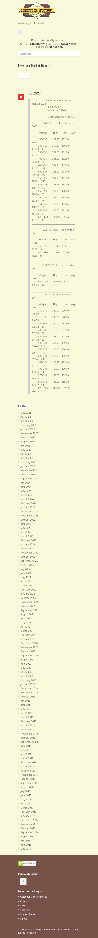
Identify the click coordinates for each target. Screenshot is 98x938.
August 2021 (27, 614)
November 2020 (29, 647)
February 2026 (28, 425)
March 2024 (26, 499)
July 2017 (25, 791)
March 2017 (26, 807)
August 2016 (27, 836)
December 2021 (29, 597)
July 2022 (25, 569)
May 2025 (25, 449)
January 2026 (27, 429)
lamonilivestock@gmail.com (49, 40)
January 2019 (27, 725)
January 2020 (27, 684)
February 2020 (28, 680)
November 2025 (29, 433)
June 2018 (25, 746)
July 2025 (25, 445)
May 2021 (25, 622)
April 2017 (25, 803)
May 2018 (25, 750)
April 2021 (25, 626)
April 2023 (25, 532)
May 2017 (25, 799)
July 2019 (25, 700)
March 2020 (26, 676)
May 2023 (25, 528)
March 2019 (26, 717)
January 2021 (27, 639)
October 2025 (27, 437)
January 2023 (27, 544)
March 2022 (26, 585)
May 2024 (25, 491)
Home (23, 918)
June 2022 (25, 573)
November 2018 (29, 733)
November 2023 (29, 515)
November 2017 (29, 774)
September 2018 (29, 741)
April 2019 (25, 713)
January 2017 (27, 816)
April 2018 (25, 754)
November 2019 (29, 692)
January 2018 (27, 766)
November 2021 (29, 602)
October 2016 (27, 828)
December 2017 (29, 770)
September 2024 (29, 478)
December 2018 (29, 729)
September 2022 (29, 560)
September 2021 (29, 610)
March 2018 (26, 758)
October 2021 (27, 606)
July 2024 (25, 482)
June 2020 (25, 663)
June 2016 (25, 844)
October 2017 (27, 778)
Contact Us (26, 901)
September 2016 (29, 832)
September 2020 (29, 655)
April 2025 (25, 453)
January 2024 (27, 507)
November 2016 (29, 824)
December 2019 (29, 688)
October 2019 (27, 696)
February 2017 (28, 811)
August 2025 (27, 441)
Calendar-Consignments (33, 896)
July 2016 (25, 840)
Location (25, 910)
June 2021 (25, 618)
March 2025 (26, 458)
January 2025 (27, 466)
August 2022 (27, 565)
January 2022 (27, 593)
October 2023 (27, 519)
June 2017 (25, 795)
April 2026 (25, 416)
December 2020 (29, 643)
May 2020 (25, 667)
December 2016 (29, 820)
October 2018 (27, 737)
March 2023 (26, 536)
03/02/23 (34, 93)
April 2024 (25, 495)
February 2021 (28, 634)
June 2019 (25, 704)
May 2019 (25, 709)
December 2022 (29, 548)
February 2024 (28, 503)
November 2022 (29, 552)
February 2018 (28, 762)
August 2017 (27, 787)
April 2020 (25, 672)
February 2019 (28, 721)
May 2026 (25, 412)
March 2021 (26, 630)
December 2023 (29, 511)
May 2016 (25, 848)
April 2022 (25, 581)
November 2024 (29, 470)
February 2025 (28, 462)
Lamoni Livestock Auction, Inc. (57, 929)
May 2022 (25, 577)
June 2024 (25, 486)
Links (23, 905)
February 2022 (28, 589)
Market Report (28, 914)
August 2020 (27, 659)
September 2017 (29, 783)
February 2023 (28, 540)
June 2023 (25, 523)
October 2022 (27, 556)
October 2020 (27, 651)
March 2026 (26, 421)
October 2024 (27, 474)
